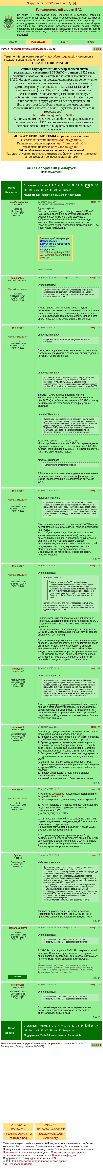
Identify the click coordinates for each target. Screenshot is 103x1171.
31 (68, 185)
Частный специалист (18, 289)
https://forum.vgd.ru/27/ (61, 56)
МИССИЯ (50, 1124)
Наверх (93, 202)
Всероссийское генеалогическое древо (42, 1161)
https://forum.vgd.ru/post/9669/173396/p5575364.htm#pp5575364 (55, 255)
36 (92, 185)
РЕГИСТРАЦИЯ (38, 42)
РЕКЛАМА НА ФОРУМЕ (50, 1129)
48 (51, 190)
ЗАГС (52, 49)
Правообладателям (20, 1164)
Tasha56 (45, 194)
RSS (53, 1158)
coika (54, 194)
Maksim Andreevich (69, 194)
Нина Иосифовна (18, 202)
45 (37, 190)
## (99, 202)
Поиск (90, 42)
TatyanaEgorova (18, 928)
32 (73, 185)
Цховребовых (74, 970)
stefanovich (18, 727)
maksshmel (17, 278)
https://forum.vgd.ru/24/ (71, 143)
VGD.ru (13, 42)
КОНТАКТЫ (18, 1129)
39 (30, 190)
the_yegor (18, 327)
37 (96, 185)
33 (77, 185)
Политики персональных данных (22, 1152)
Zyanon (18, 855)
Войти (64, 42)
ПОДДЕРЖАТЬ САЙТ (51, 1133)
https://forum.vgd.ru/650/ (67, 139)
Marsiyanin (18, 668)
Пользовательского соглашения (74, 1149)
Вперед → (11, 192)
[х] (74, 3)
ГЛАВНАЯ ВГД (18, 1138)
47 (46, 190)
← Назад (10, 187)
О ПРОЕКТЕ (18, 1124)
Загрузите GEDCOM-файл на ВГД (49, 3)
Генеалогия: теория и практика (28, 49)
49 (55, 190)
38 (26, 190)
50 (60, 190)
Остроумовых (58, 965)
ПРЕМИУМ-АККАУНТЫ (18, 1133)
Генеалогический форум (15, 1043)
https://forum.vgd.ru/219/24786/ (53, 115)
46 (42, 190)
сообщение (58, 793)
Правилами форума (64, 1155)
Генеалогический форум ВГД (59, 9)
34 (82, 185)
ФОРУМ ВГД (50, 1138)
